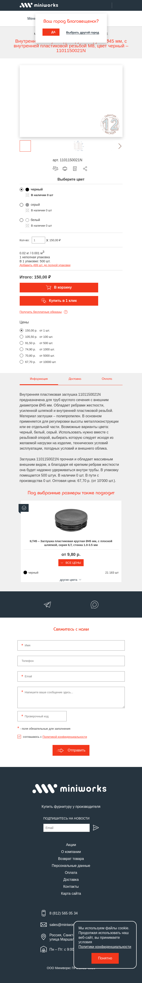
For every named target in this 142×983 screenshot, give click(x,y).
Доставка (71, 879)
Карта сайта (71, 893)
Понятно (105, 958)
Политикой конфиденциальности (64, 736)
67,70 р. (30, 362)
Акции (71, 845)
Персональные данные (71, 866)
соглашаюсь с (55, 736)
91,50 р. (30, 343)
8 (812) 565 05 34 (63, 913)
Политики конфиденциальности (104, 947)
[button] (117, 146)
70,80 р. (30, 355)
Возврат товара (71, 859)
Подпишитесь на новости (66, 818)
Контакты (71, 886)
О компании (71, 852)
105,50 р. (31, 336)
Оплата (71, 873)
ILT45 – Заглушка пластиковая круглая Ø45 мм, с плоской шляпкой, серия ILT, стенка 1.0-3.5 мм (71, 543)
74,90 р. (30, 349)
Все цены (71, 562)
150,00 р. (31, 330)
